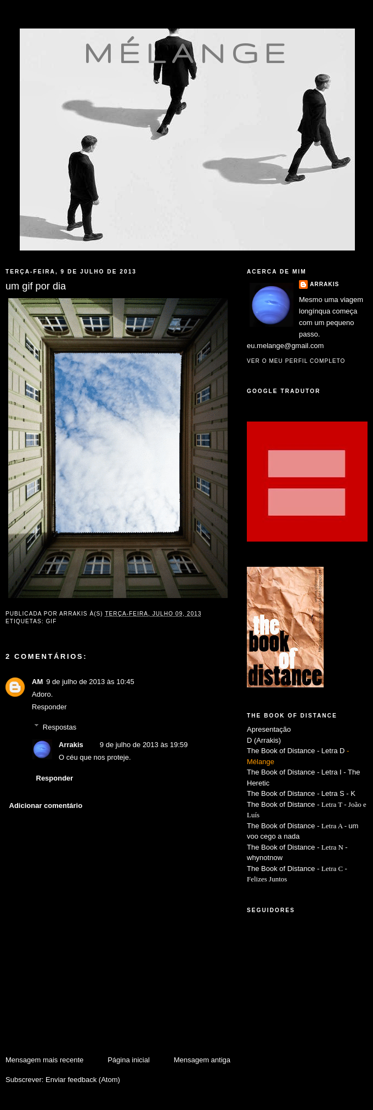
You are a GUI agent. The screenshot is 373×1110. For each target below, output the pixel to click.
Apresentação (269, 729)
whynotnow (264, 857)
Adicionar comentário (46, 805)
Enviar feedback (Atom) (83, 1079)
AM (37, 682)
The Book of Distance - (284, 826)
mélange (187, 53)
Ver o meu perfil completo (296, 361)
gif (51, 621)
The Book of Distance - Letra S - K (301, 793)
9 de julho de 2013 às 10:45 (90, 682)
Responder (49, 707)
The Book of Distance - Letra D (295, 751)
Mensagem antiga (202, 1060)
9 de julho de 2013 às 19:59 (144, 745)
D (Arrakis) (264, 740)
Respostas (59, 726)
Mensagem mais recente (44, 1060)
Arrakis (71, 745)
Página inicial (129, 1060)
